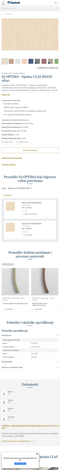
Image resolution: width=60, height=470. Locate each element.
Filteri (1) (7, 195)
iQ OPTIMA (8, 14)
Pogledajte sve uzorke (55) (47, 68)
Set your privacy (20, 463)
